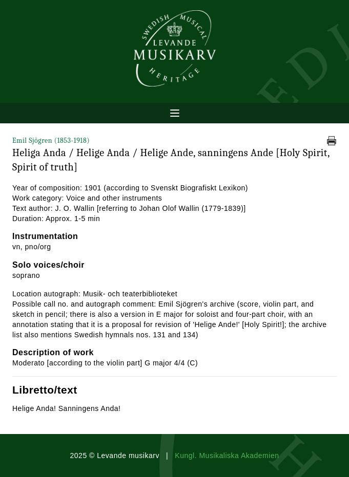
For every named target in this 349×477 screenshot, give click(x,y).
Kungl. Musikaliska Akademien (227, 455)
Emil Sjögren (51, 140)
